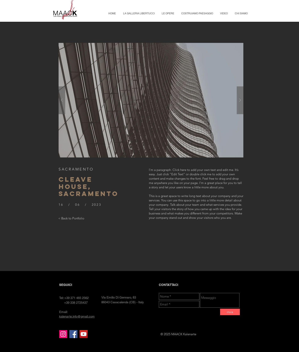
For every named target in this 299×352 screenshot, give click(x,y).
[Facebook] (73, 334)
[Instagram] (63, 334)
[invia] (230, 312)
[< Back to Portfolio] (71, 218)
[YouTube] (84, 334)
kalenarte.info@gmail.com (77, 316)
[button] (151, 100)
